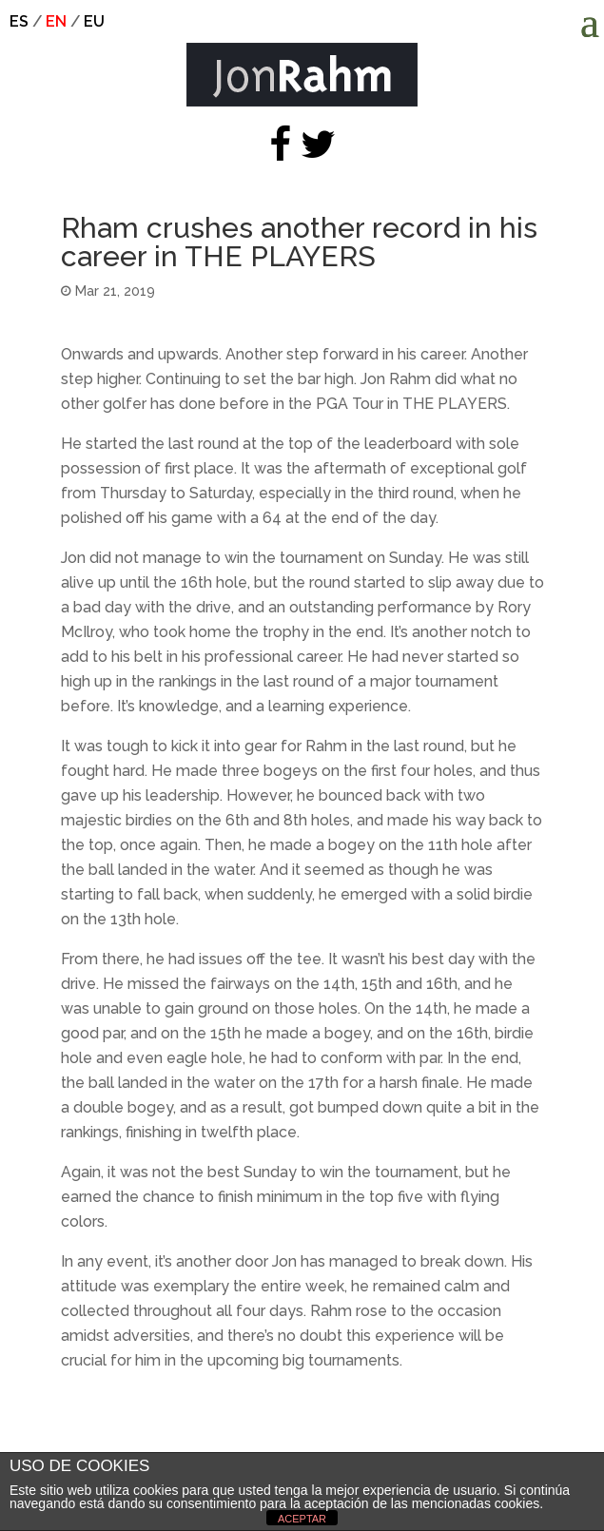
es (19, 21)
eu (94, 21)
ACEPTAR (302, 1518)
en (56, 21)
